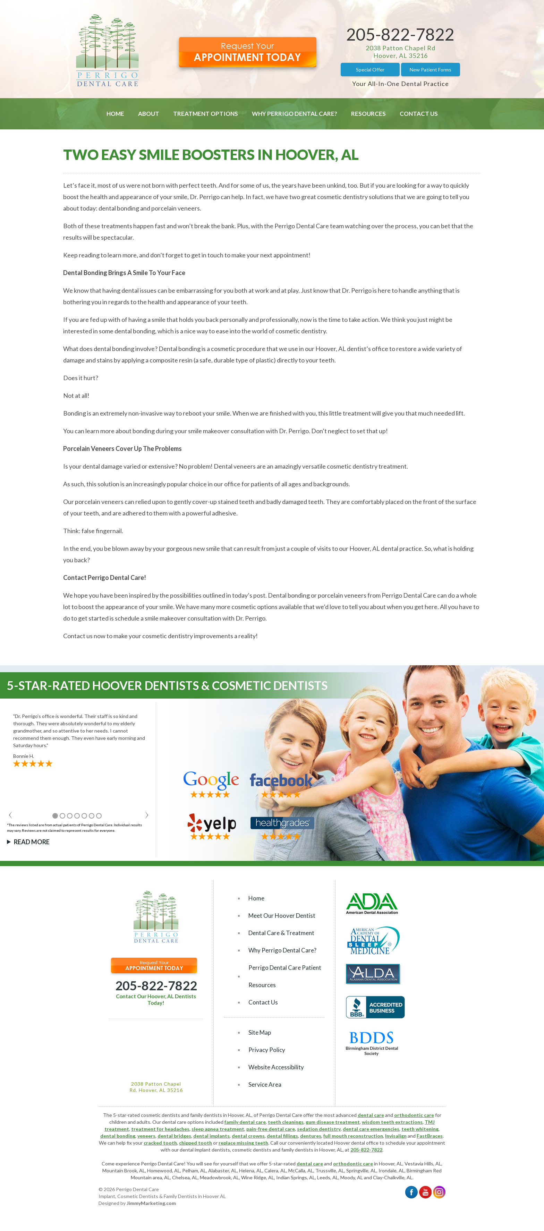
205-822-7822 (400, 34)
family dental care (245, 1122)
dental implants (211, 1136)
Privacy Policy (266, 1049)
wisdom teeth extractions (392, 1122)
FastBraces (430, 1136)
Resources (368, 113)
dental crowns (248, 1136)
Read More (32, 842)
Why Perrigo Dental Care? (294, 113)
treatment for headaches (160, 1129)
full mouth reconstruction (353, 1136)
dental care (371, 1115)
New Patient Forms (430, 69)
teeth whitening (420, 1129)
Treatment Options (205, 113)
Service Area (264, 1084)
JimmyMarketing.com (151, 1203)
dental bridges (174, 1136)
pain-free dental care (270, 1129)
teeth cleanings (286, 1122)
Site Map (259, 1032)
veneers (146, 1136)
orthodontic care (414, 1115)
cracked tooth (160, 1143)
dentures (310, 1136)
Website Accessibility (276, 1067)
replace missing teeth (243, 1143)
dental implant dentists (205, 1150)
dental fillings (282, 1136)
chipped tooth (195, 1143)
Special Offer (370, 69)
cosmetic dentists (251, 1150)
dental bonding (117, 1136)
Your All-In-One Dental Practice (400, 83)
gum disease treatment (333, 1122)
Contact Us (419, 113)
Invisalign (396, 1136)
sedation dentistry (319, 1129)
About (148, 113)
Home (115, 113)
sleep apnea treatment (218, 1129)
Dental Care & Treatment (281, 933)
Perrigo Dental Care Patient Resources (284, 976)
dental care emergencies (371, 1129)
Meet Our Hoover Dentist (281, 915)
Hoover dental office (356, 1143)
